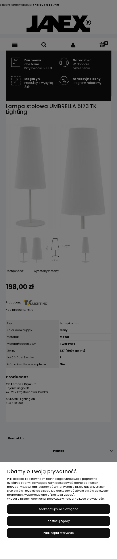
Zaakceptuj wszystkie (58, 533)
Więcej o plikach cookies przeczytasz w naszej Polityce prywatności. (56, 499)
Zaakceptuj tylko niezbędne (58, 509)
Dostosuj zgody (59, 521)
